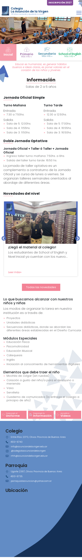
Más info (26, 56)
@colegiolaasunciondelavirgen (28, 450)
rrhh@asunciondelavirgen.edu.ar (29, 455)
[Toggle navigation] (79, 12)
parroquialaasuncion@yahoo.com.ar (31, 481)
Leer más (15, 272)
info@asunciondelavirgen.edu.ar (29, 446)
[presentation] (3, 30)
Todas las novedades (41, 287)
